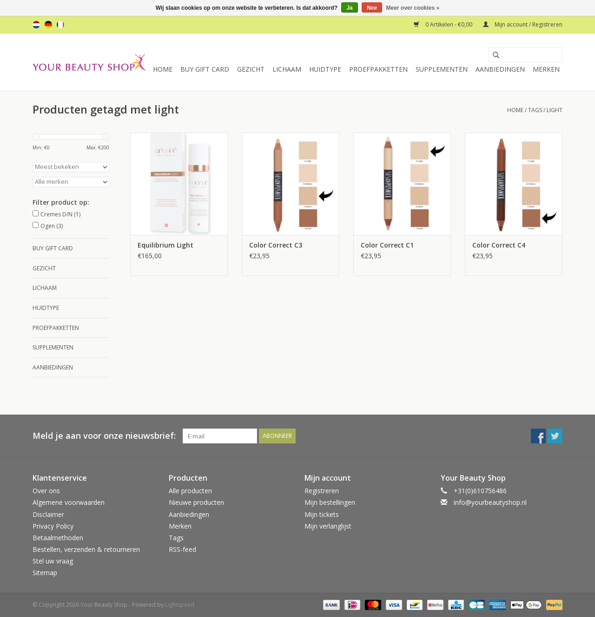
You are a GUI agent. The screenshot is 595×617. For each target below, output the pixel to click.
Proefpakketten (378, 69)
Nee (372, 8)
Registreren (321, 490)
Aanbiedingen (500, 69)
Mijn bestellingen (329, 502)
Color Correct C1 (387, 245)
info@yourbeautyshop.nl (490, 502)
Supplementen (442, 69)
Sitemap (45, 572)
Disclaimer (48, 514)
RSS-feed (182, 549)
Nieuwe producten (196, 502)
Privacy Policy (53, 526)
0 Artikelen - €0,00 (444, 24)
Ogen (51, 226)
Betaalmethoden (58, 537)
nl (36, 24)
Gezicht (250, 69)
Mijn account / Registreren (522, 24)
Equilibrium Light (165, 245)
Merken (546, 69)
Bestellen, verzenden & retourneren (86, 549)
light (554, 110)
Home (162, 69)
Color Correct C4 (498, 245)
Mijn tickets (321, 514)
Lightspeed (179, 605)
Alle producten (190, 490)
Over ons (46, 490)
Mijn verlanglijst (327, 526)
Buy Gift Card (204, 69)
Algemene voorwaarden (69, 502)
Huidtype (325, 69)
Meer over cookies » (413, 8)
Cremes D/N (60, 214)
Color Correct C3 (275, 245)
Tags (535, 110)
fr (60, 24)
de (48, 24)
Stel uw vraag (53, 561)
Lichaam (286, 69)
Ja (349, 8)
